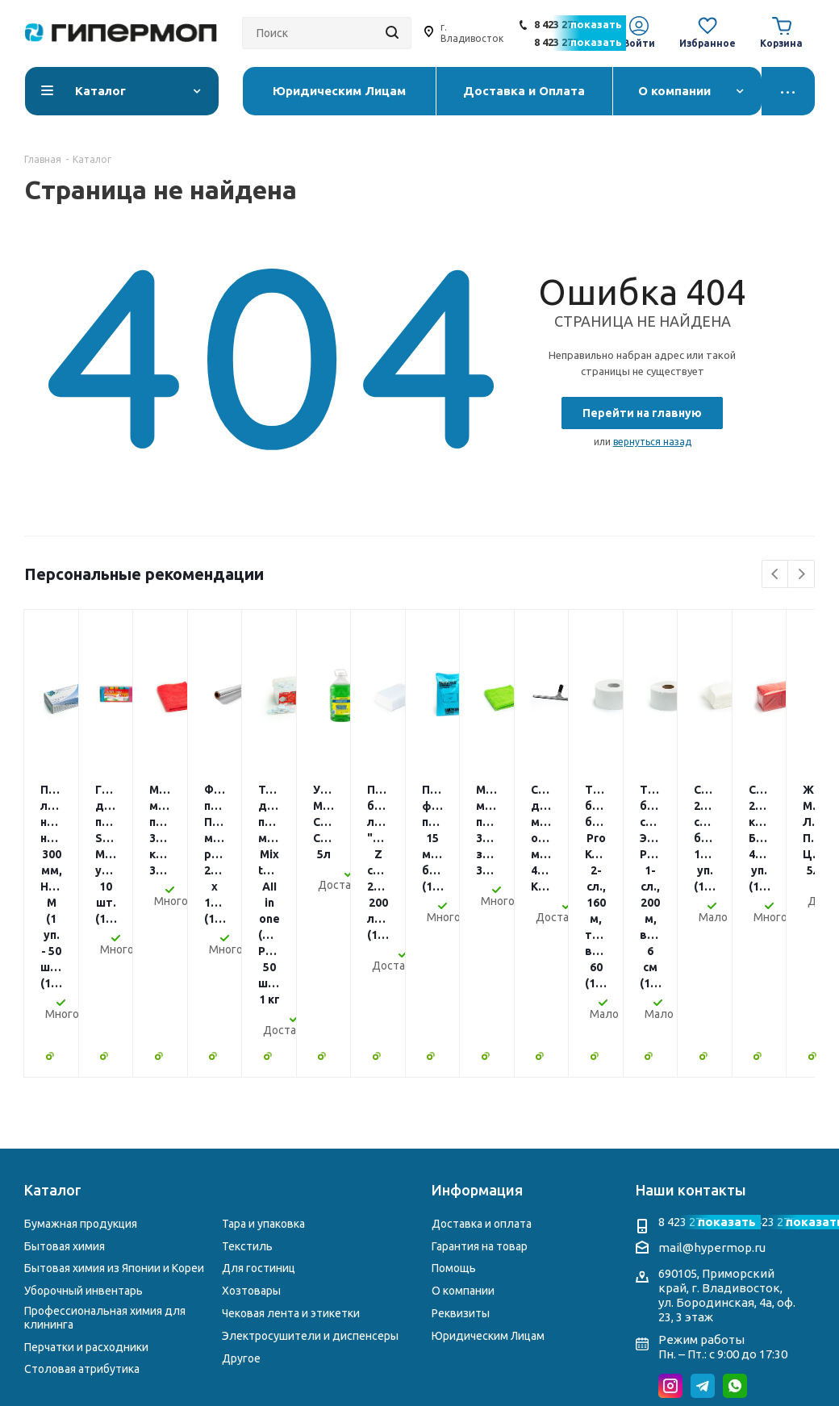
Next (801, 575)
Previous (775, 575)
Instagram (670, 1228)
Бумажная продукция (80, 1066)
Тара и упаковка (263, 1066)
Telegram (703, 1228)
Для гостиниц (258, 1110)
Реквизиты (461, 1155)
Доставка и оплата (482, 1066)
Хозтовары (251, 1133)
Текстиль (247, 1089)
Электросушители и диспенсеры (310, 1178)
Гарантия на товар (480, 1089)
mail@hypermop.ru (712, 1090)
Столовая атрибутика (82, 1211)
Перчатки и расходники (86, 1189)
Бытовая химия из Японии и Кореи (114, 1110)
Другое (241, 1201)
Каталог (52, 1032)
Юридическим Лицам (488, 1178)
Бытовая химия (64, 1089)
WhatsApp (735, 1228)
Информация (477, 1032)
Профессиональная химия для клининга (105, 1160)
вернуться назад (652, 441)
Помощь (454, 1110)
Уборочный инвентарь (83, 1133)
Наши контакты (691, 1032)
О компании (463, 1133)
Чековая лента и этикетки (291, 1155)
